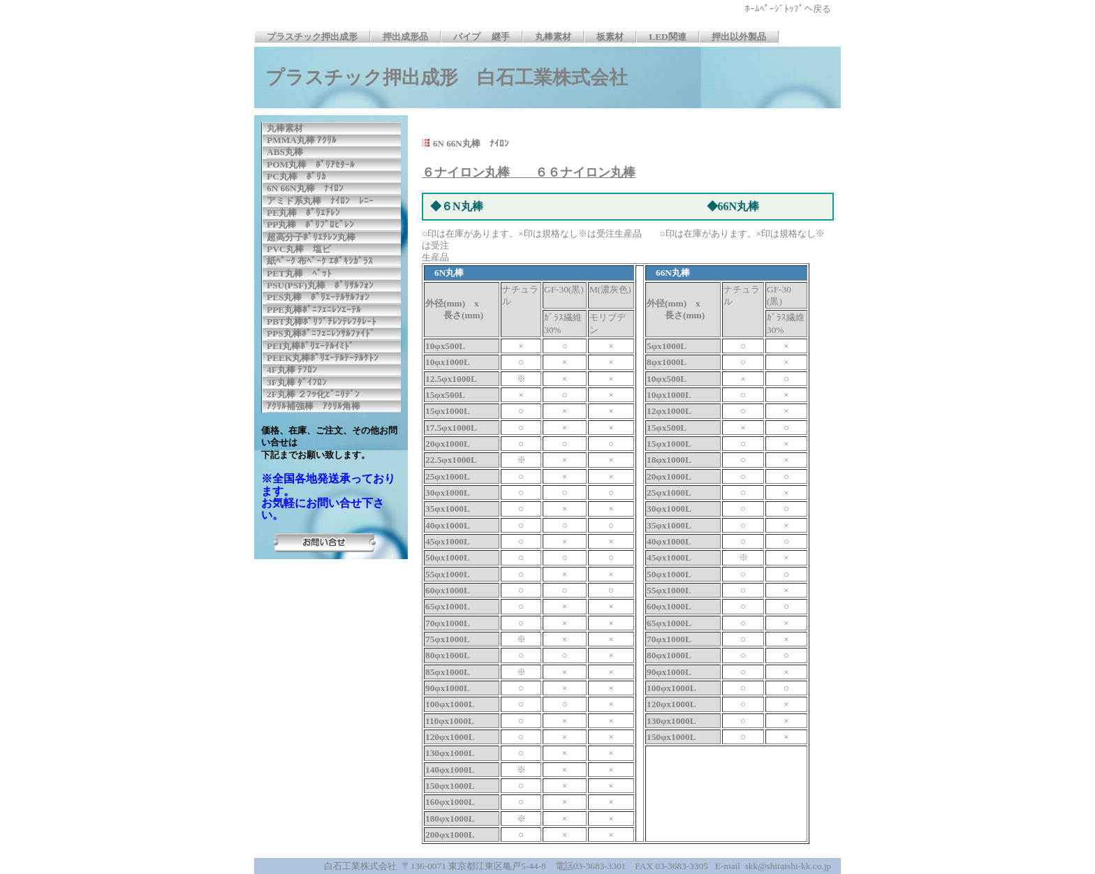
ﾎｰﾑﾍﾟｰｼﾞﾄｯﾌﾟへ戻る (797, 8)
